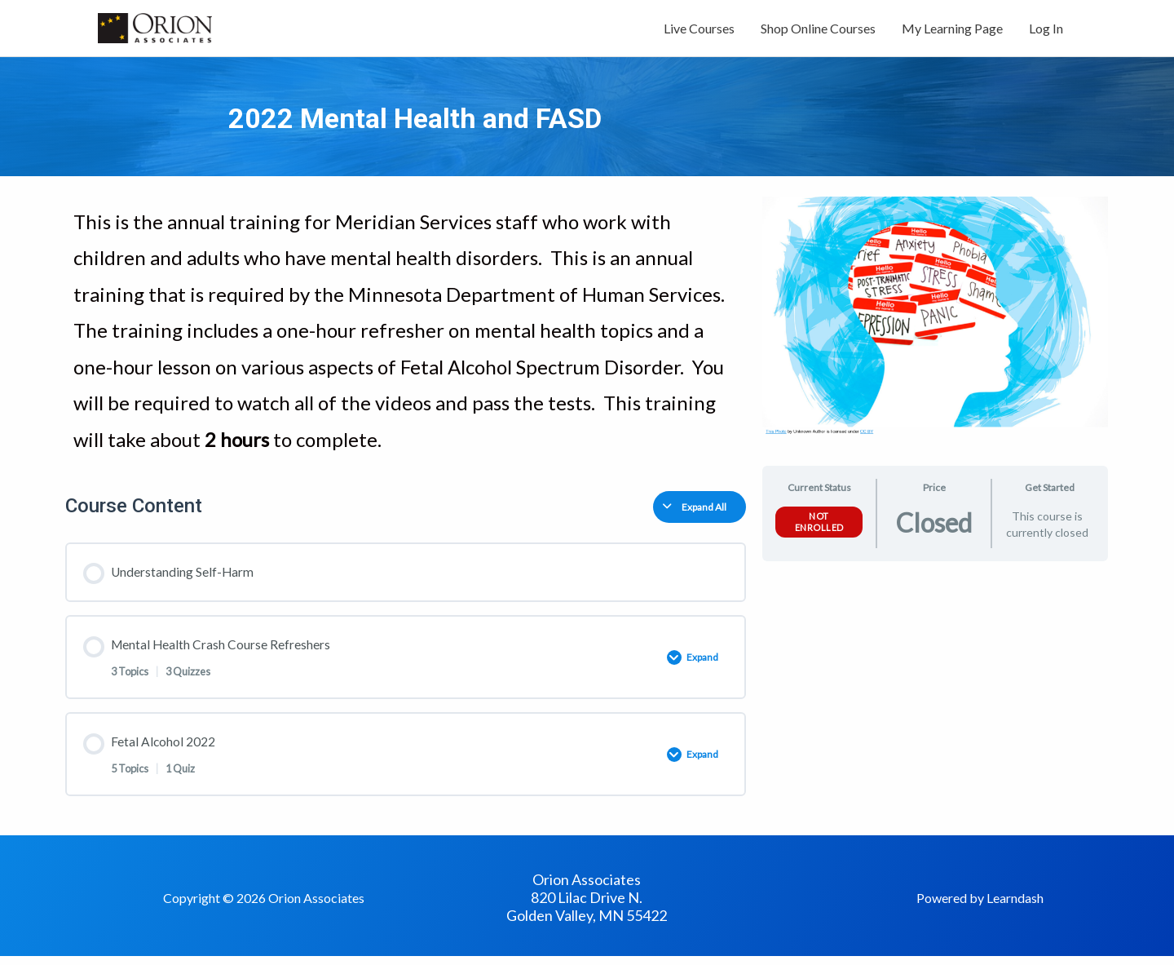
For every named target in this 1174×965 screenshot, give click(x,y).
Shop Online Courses (818, 30)
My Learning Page (952, 30)
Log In (1046, 30)
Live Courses (699, 30)
